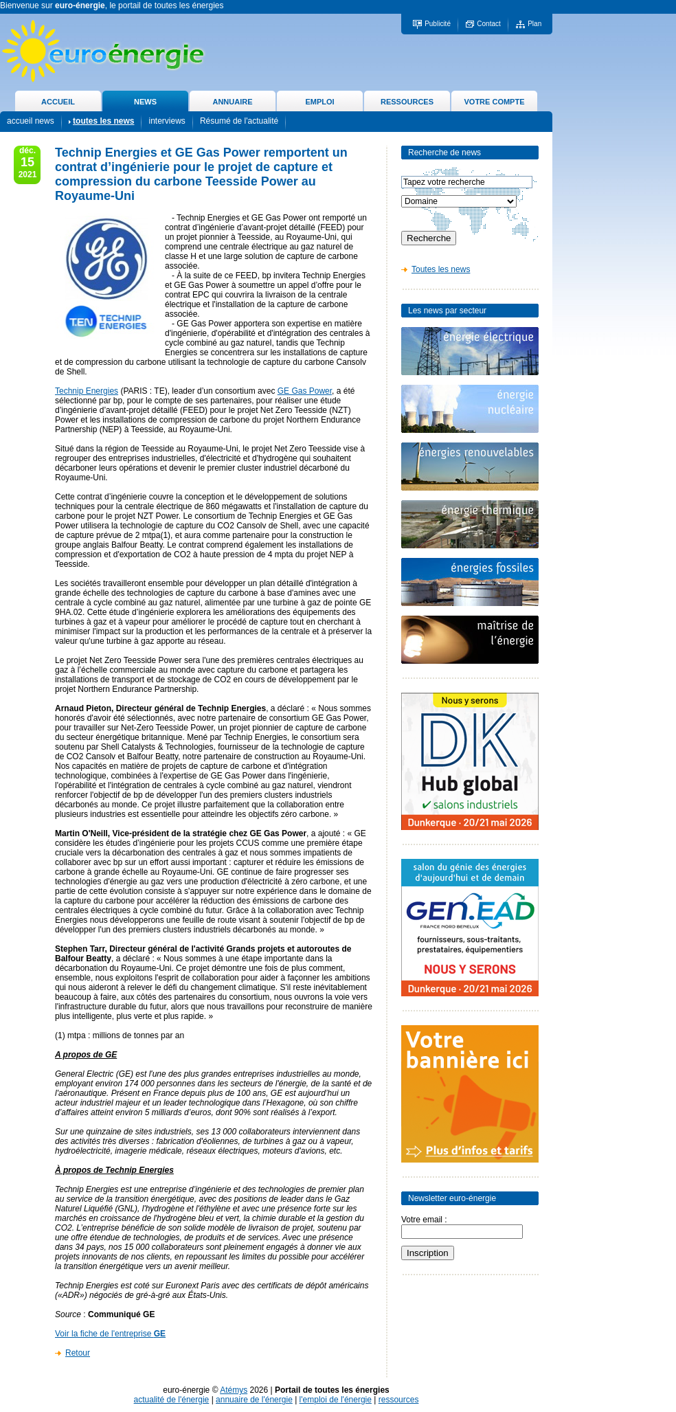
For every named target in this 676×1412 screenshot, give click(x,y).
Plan (534, 23)
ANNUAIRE (232, 102)
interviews (166, 121)
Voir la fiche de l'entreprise (110, 1333)
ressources (399, 1399)
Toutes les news (441, 269)
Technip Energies (86, 391)
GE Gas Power (305, 391)
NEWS (145, 102)
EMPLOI (319, 102)
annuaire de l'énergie (254, 1399)
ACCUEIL (58, 102)
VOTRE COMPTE (494, 102)
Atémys (233, 1390)
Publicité (438, 23)
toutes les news (103, 121)
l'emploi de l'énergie (336, 1399)
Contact (488, 23)
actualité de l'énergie (172, 1399)
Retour (77, 1353)
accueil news (30, 121)
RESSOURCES (407, 102)
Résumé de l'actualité (239, 121)
